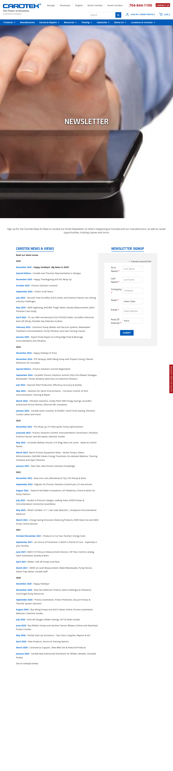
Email (115, 309)
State (115, 300)
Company (116, 291)
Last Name (115, 280)
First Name (115, 269)
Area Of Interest (116, 321)
